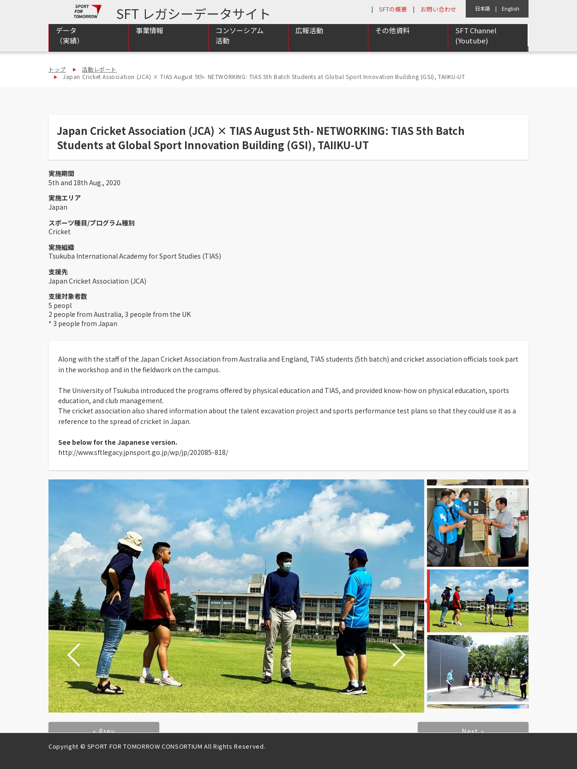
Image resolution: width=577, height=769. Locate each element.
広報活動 (309, 42)
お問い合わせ (439, 9)
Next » (473, 731)
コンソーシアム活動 (240, 47)
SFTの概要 (393, 9)
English (510, 8)
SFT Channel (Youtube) (476, 47)
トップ (57, 69)
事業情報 (149, 42)
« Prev (104, 731)
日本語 (482, 8)
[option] (236, 596)
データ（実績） (70, 47)
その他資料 (392, 42)
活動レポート (99, 69)
